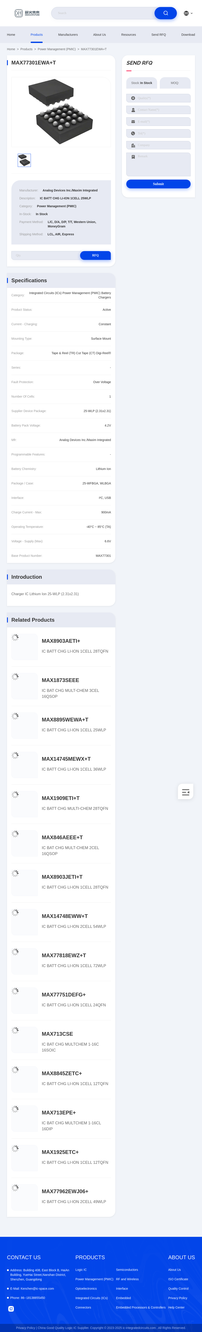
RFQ (95, 255)
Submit (158, 184)
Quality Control (178, 1288)
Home (11, 34)
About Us (99, 34)
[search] (166, 13)
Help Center (176, 1307)
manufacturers (68, 34)
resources (128, 34)
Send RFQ (158, 34)
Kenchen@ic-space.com (32, 1288)
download (188, 34)
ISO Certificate (178, 1279)
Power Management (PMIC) (57, 49)
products (37, 34)
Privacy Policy (177, 1298)
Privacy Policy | (26, 1328)
